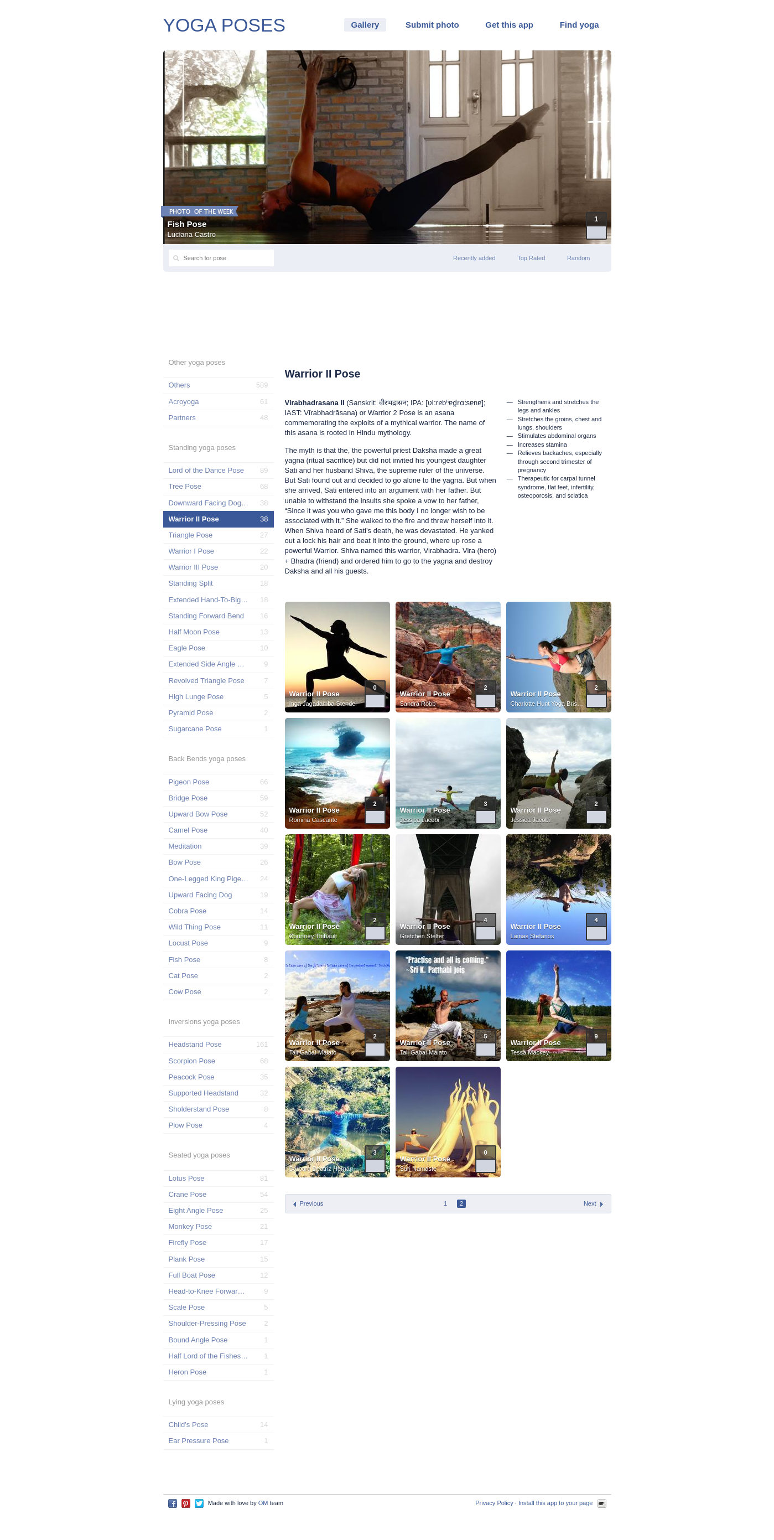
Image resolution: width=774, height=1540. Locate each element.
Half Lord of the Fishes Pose (209, 1356)
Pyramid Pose (191, 713)
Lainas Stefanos (532, 936)
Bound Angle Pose (198, 1340)
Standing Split (191, 583)
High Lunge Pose (196, 697)
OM (263, 1503)
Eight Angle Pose (196, 1210)
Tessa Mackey (530, 1052)
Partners (182, 418)
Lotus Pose (187, 1178)
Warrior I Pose (192, 551)
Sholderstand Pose (199, 1109)
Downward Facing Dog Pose (209, 503)
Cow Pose (185, 992)
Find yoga (579, 24)
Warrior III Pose (194, 567)
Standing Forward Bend (207, 616)
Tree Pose (185, 486)
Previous (312, 1203)
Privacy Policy (494, 1503)
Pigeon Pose (189, 782)
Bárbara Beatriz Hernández (325, 1168)
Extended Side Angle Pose (209, 664)
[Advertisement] (387, 313)
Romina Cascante (313, 819)
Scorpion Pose (192, 1061)
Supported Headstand (203, 1093)
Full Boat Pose (192, 1275)
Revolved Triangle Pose (207, 680)
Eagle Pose (187, 648)
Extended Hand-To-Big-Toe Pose (209, 600)
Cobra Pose (188, 911)
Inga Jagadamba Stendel (323, 703)
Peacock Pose (192, 1077)
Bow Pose (185, 862)
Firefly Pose (188, 1242)
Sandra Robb (418, 703)
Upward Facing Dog (200, 895)
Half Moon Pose (194, 632)
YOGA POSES (224, 24)
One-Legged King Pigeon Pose (209, 879)
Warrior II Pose (314, 694)
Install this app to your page (555, 1503)
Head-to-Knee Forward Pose (209, 1291)
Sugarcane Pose (195, 729)
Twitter (199, 1503)
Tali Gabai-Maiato (313, 1052)
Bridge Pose (188, 798)
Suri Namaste (418, 1168)
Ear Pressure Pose (199, 1440)
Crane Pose (188, 1194)
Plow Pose (185, 1125)
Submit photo (432, 24)
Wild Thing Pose (195, 927)
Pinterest (185, 1503)
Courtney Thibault (313, 936)
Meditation (185, 846)
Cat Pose (183, 975)
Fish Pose (187, 224)
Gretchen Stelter (422, 936)
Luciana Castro (192, 234)
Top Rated (531, 258)
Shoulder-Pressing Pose (207, 1323)
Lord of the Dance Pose (207, 470)
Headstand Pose (195, 1044)
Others (179, 385)
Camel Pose (188, 830)
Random (578, 258)
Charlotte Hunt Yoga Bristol (547, 703)
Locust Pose (189, 943)
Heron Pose (188, 1372)
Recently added (474, 258)
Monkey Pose (190, 1226)
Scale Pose (187, 1307)
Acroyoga (184, 401)
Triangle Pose (191, 535)
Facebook (172, 1503)
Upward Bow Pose (198, 814)
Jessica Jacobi (420, 819)
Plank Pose (187, 1259)
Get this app (509, 24)
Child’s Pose (189, 1424)
